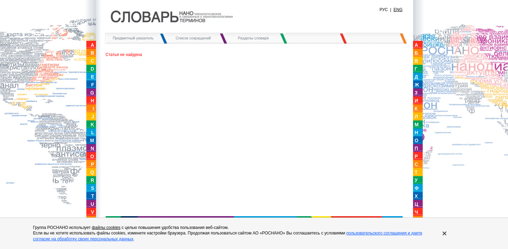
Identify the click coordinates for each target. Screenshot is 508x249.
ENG (397, 9)
